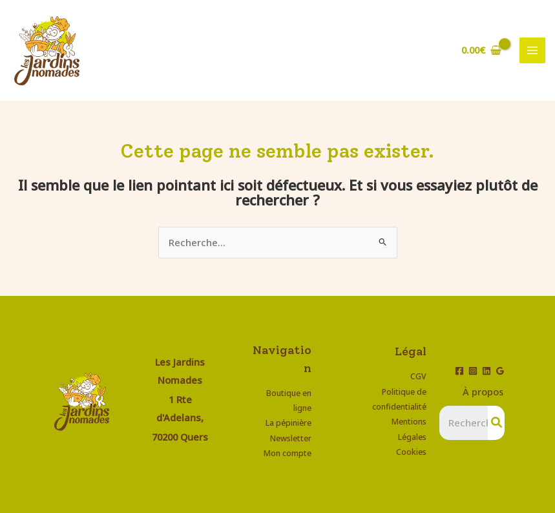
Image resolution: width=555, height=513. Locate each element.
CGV (418, 376)
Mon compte (287, 453)
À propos (483, 391)
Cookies (411, 451)
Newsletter (290, 438)
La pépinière (288, 422)
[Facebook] (459, 370)
